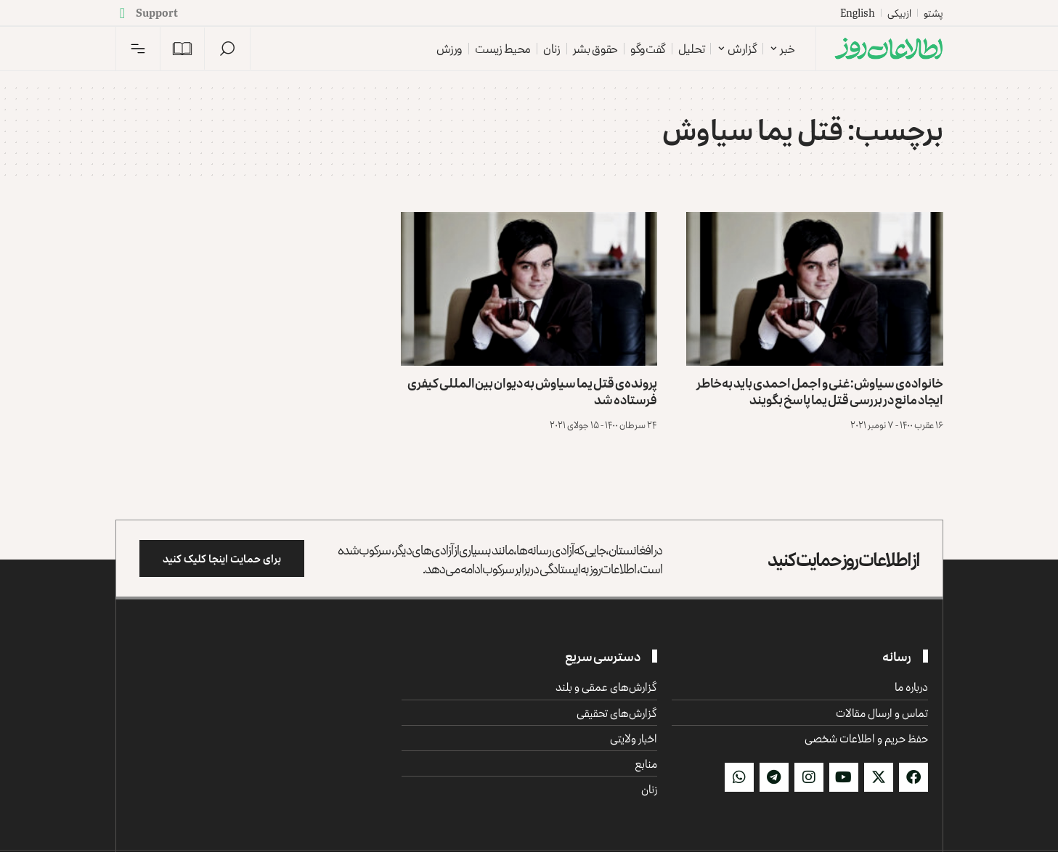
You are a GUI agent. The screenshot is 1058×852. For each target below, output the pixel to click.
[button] (227, 48)
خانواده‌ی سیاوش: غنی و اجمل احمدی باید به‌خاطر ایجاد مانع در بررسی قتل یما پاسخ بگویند (819, 390)
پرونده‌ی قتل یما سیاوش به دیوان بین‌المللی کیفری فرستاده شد (532, 390)
